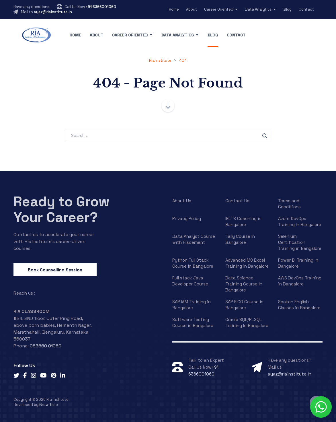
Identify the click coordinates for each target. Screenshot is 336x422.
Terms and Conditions (289, 203)
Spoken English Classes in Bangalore (299, 304)
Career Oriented (218, 9)
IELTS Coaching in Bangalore (243, 221)
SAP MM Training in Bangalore (191, 304)
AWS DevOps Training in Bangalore (299, 281)
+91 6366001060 (101, 6)
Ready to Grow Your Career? (61, 209)
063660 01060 (45, 346)
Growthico (48, 404)
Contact (306, 9)
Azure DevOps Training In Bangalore (299, 221)
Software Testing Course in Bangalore (192, 322)
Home (174, 9)
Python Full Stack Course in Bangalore (192, 263)
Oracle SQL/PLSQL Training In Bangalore (246, 322)
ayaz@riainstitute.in (53, 11)
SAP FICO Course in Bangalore (244, 304)
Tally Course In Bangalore (240, 239)
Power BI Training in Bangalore (298, 263)
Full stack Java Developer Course (190, 281)
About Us (181, 200)
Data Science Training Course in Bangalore (243, 284)
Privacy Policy (186, 218)
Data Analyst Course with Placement (193, 239)
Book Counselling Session (55, 270)
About (191, 9)
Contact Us (237, 200)
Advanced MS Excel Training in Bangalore (247, 263)
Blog (288, 9)
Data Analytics (258, 9)
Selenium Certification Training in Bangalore (299, 242)
